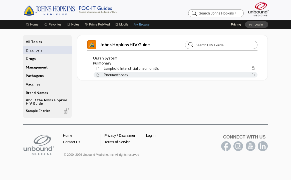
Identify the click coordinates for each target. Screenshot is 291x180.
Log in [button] (151, 136)
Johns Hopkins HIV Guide (118, 44)
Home (67, 136)
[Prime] (97, 24)
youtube (250, 146)
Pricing (236, 24)
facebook (226, 146)
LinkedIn (263, 146)
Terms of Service (118, 142)
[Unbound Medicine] (258, 9)
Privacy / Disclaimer (120, 136)
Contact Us (71, 142)
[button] (142, 24)
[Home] (32, 24)
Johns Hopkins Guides (85, 10)
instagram (238, 146)
